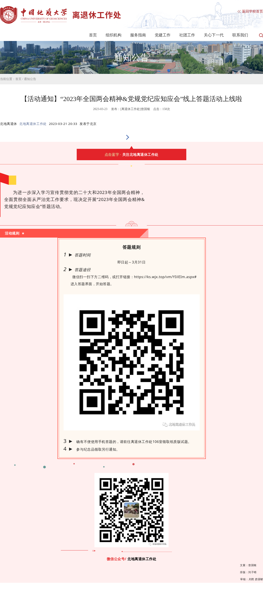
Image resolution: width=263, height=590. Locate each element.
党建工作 (163, 35)
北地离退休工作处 (32, 123)
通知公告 (30, 79)
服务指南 (138, 35)
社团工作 (187, 35)
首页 (93, 35)
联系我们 (240, 35)
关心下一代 (214, 35)
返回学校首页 (250, 11)
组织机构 (113, 35)
